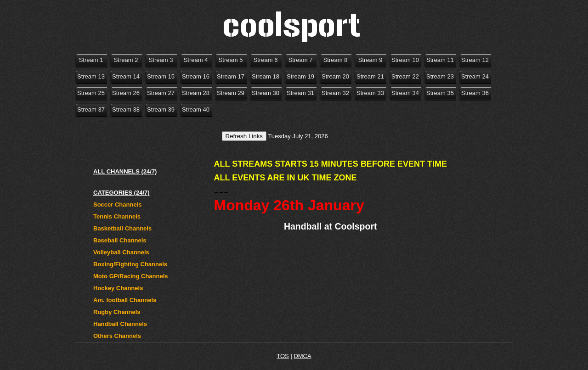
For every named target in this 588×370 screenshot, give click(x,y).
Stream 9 (370, 59)
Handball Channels (120, 323)
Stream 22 (405, 76)
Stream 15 (161, 76)
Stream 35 (440, 93)
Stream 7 (300, 59)
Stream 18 (265, 76)
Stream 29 (230, 93)
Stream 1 (91, 59)
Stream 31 (300, 93)
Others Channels (117, 335)
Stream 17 (230, 76)
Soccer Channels (117, 204)
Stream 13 (91, 76)
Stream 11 (440, 59)
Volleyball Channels (121, 252)
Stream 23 (440, 76)
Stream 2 (126, 59)
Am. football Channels (124, 300)
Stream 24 (475, 76)
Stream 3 (161, 59)
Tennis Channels (117, 216)
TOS (283, 356)
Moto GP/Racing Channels (130, 276)
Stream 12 (475, 59)
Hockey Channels (118, 288)
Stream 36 (475, 93)
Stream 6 (266, 59)
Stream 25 (91, 93)
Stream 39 (161, 109)
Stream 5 (231, 59)
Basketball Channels (122, 228)
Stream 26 (126, 93)
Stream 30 (265, 93)
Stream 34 (405, 93)
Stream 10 (405, 59)
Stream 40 (195, 109)
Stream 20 (335, 76)
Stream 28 (195, 93)
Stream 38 (126, 109)
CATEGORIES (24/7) (121, 192)
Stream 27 (161, 93)
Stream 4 (196, 59)
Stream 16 (195, 76)
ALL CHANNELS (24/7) (125, 171)
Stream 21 (370, 76)
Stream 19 (300, 76)
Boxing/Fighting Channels (130, 264)
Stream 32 (335, 93)
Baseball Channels (120, 240)
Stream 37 (91, 109)
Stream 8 (335, 59)
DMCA (302, 356)
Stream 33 (370, 93)
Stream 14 (126, 76)
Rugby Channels (117, 311)
